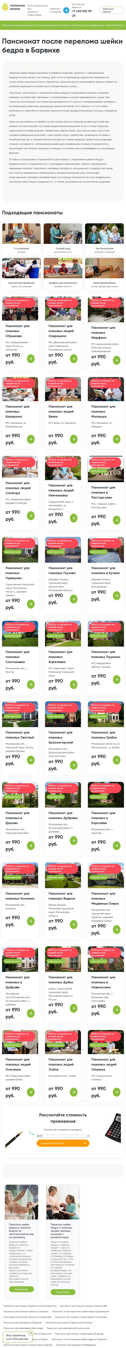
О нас (34, 25)
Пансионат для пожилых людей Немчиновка (61, 490)
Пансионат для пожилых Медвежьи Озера (105, 898)
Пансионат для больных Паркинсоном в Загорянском (29, 1306)
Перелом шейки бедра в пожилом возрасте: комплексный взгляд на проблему (21, 1231)
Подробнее (21, 1289)
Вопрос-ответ (103, 25)
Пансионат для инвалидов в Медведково (76, 1345)
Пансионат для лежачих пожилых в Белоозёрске (27, 1345)
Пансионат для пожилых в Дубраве (17, 982)
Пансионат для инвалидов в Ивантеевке (23, 1328)
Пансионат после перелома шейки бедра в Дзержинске (80, 1311)
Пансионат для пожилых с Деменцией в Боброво (79, 1334)
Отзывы (90, 25)
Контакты (118, 25)
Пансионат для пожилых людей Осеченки (18, 1064)
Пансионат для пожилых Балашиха (17, 411)
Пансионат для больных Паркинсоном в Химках (69, 1322)
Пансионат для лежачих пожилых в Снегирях (26, 1311)
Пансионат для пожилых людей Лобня (61, 1064)
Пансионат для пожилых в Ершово (17, 818)
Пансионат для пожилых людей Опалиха (103, 1064)
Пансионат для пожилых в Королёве (103, 818)
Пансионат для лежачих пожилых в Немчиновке (83, 1306)
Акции (42, 25)
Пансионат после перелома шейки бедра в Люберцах (79, 1339)
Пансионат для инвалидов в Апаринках (22, 1322)
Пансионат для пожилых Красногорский (61, 737)
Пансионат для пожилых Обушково (17, 331)
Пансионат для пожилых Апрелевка (60, 657)
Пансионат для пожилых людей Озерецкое (61, 331)
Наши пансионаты (13, 25)
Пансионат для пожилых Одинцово (17, 573)
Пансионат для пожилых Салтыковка (17, 657)
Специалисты (54, 25)
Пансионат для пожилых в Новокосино (103, 982)
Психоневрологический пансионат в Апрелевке (27, 1317)
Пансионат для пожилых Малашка (103, 411)
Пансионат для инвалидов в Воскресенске (68, 1328)
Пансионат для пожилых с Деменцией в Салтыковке (81, 1317)
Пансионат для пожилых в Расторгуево (103, 492)
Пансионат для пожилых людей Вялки (61, 411)
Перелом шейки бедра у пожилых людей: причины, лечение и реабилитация (61, 1231)
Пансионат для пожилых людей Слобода (18, 488)
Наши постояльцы (74, 25)
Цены (28, 25)
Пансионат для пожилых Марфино (103, 333)
